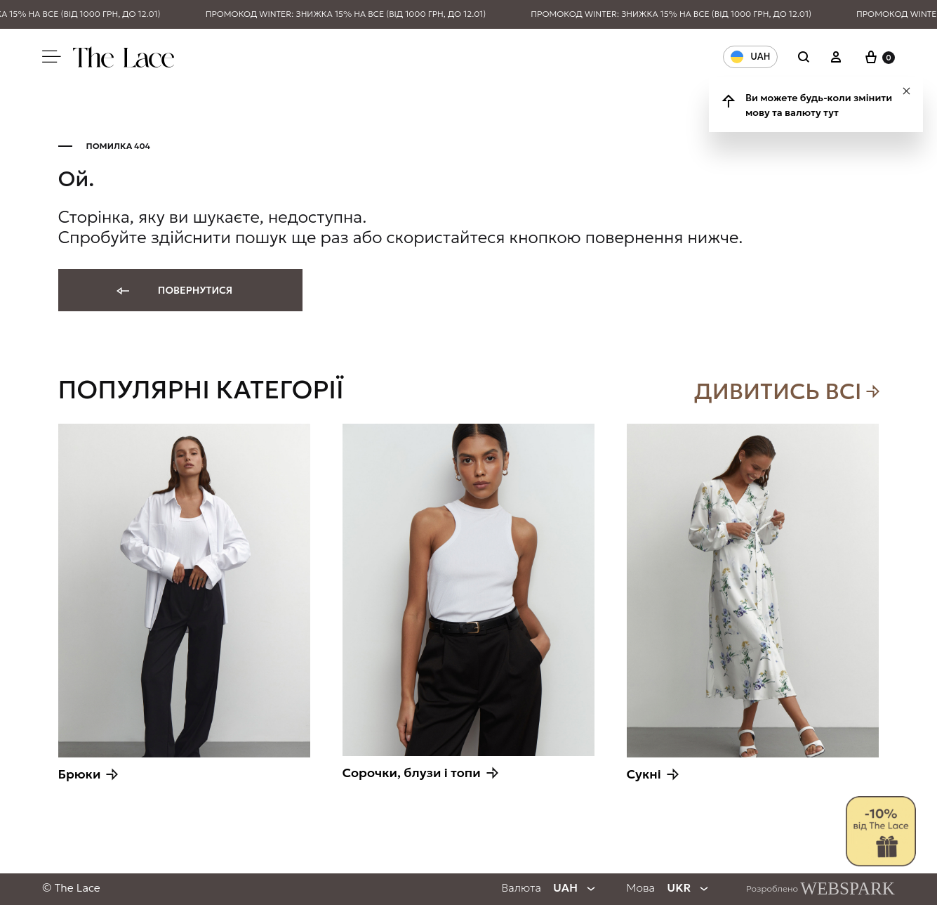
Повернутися (173, 291)
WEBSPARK (847, 888)
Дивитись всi (778, 391)
